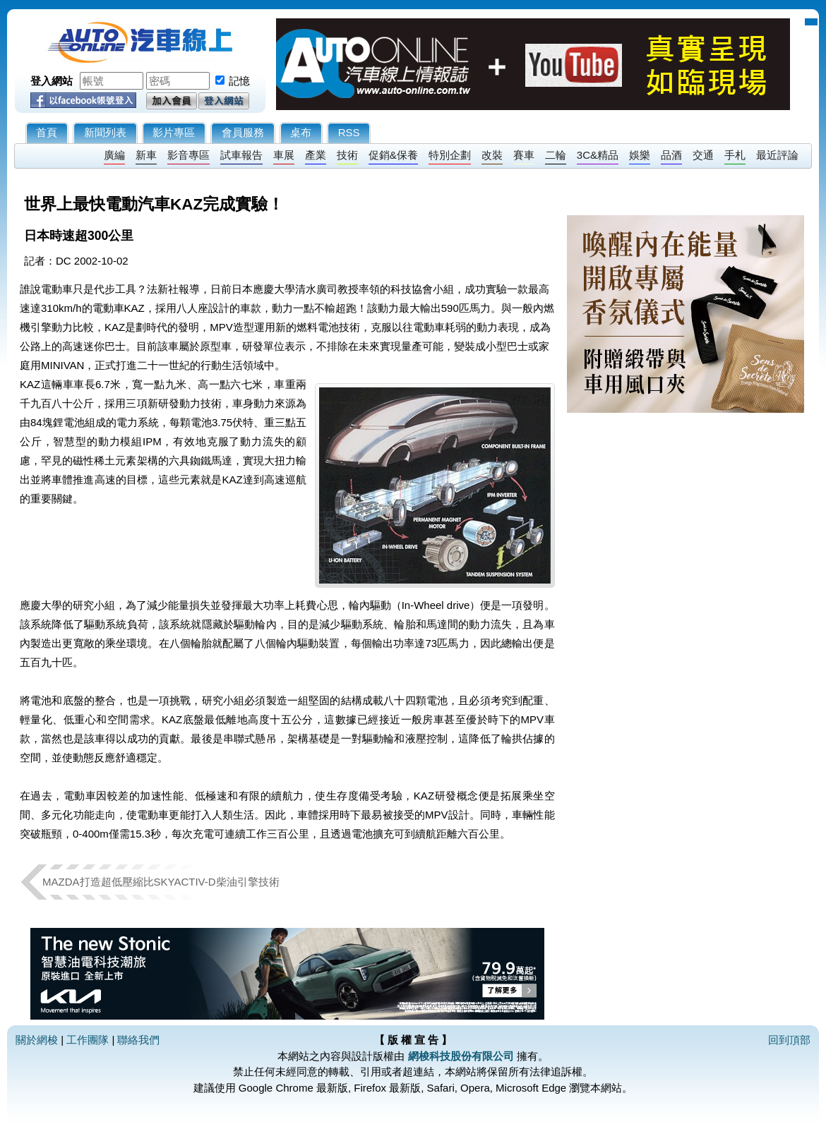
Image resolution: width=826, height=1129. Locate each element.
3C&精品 (597, 155)
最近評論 (777, 155)
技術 (347, 155)
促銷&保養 (393, 155)
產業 (315, 155)
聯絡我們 (138, 1040)
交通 (703, 155)
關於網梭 (37, 1040)
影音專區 (188, 155)
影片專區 (173, 132)
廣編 (114, 155)
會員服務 (243, 132)
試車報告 (241, 155)
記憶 (239, 81)
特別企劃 (450, 155)
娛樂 (639, 155)
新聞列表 (105, 132)
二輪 (555, 155)
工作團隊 (87, 1040)
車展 (283, 155)
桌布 (300, 132)
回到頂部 (789, 1040)
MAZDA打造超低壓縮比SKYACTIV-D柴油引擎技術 (161, 882)
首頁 (46, 132)
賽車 (523, 155)
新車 (146, 155)
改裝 (492, 155)
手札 (735, 155)
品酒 (671, 155)
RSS (349, 132)
